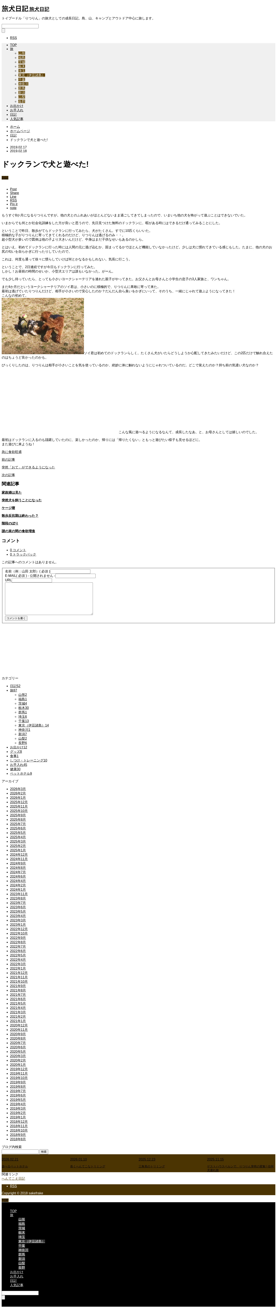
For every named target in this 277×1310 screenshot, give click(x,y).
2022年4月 (18, 959)
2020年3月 (18, 1056)
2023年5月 (18, 911)
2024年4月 (18, 881)
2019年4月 (18, 1104)
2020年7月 (18, 1043)
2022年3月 (18, 964)
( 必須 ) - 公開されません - (30, 575)
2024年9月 (18, 863)
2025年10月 (19, 811)
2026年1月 (18, 797)
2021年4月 (18, 1008)
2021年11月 (19, 977)
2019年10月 (19, 1078)
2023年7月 (18, 903)
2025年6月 (18, 828)
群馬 (21, 88)
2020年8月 (18, 1038)
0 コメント (18, 550)
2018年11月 (19, 1126)
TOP (13, 45)
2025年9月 (18, 815)
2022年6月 (18, 951)
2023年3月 (18, 920)
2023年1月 (18, 924)
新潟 (21, 92)
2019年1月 (18, 1117)
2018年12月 (19, 1121)
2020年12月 (19, 1025)
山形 (21, 53)
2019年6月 (18, 1095)
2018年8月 (18, 1139)
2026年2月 (18, 793)
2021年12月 (19, 973)
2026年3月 (18, 789)
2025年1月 (18, 850)
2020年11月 (19, 1029)
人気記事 (16, 119)
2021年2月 (18, 1016)
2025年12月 (19, 802)
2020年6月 (18, 1047)
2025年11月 (19, 806)
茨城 (21, 62)
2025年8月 (18, 819)
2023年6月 (18, 907)
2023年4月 (18, 916)
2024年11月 (19, 859)
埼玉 (21, 71)
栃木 (21, 66)
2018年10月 (19, 1130)
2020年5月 (18, 1051)
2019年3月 (18, 1108)
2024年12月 (19, 854)
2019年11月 (19, 1073)
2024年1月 (18, 889)
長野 (21, 101)
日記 (13, 114)
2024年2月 (18, 885)
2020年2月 (18, 1060)
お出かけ (16, 106)
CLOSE (7, 1204)
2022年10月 (19, 933)
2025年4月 (18, 837)
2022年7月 (18, 946)
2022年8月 (18, 942)
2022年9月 (18, 938)
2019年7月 (18, 1091)
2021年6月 (18, 999)
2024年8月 (18, 868)
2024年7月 (18, 872)
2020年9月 (18, 1034)
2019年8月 (18, 1086)
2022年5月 (18, 955)
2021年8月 (18, 990)
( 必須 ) (27, 571)
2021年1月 (18, 1021)
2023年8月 (18, 898)
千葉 (21, 79)
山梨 (21, 97)
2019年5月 (18, 1100)
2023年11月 (19, 894)
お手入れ (16, 110)
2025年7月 (18, 824)
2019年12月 (19, 1069)
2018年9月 (18, 1135)
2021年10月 (19, 981)
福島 (21, 57)
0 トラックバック (23, 554)
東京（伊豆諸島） (31, 75)
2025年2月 (18, 846)
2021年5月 (18, 1003)
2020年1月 (18, 1065)
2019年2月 (18, 1113)
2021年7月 (18, 994)
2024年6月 (18, 876)
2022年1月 (18, 968)
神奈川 (23, 84)
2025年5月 (18, 832)
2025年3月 (18, 841)
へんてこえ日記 (13, 1178)
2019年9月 (18, 1082)
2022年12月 (19, 929)
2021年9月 (18, 986)
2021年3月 (18, 1012)
